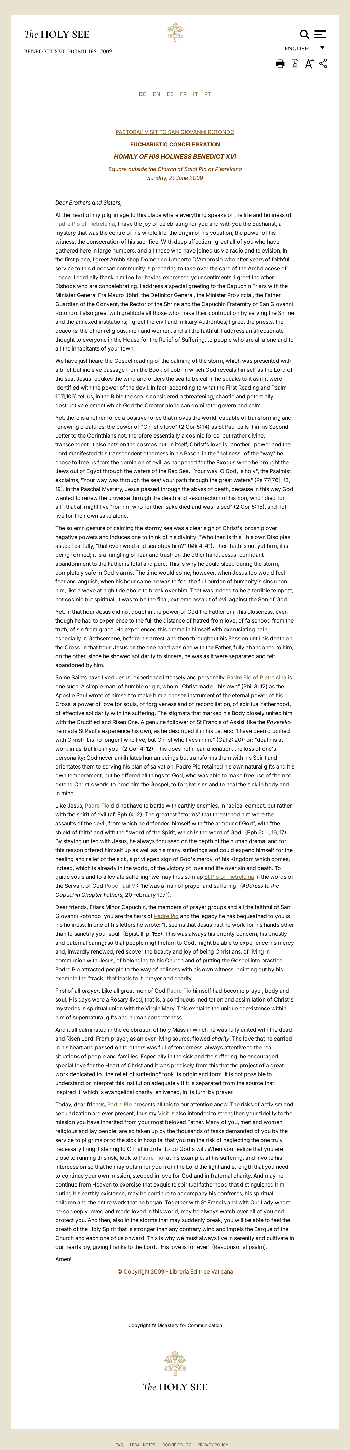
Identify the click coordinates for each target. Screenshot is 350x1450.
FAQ (119, 1444)
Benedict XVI (45, 51)
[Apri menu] (319, 34)
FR (183, 93)
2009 (106, 51)
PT (207, 93)
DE (142, 93)
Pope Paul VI (121, 885)
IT (195, 93)
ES (170, 93)
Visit (163, 1113)
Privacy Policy (213, 1444)
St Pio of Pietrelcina (229, 876)
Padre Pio (97, 805)
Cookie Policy (176, 1444)
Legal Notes (143, 1444)
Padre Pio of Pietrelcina (85, 223)
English (300, 50)
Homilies (83, 51)
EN (156, 93)
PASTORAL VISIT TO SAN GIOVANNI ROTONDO (175, 131)
